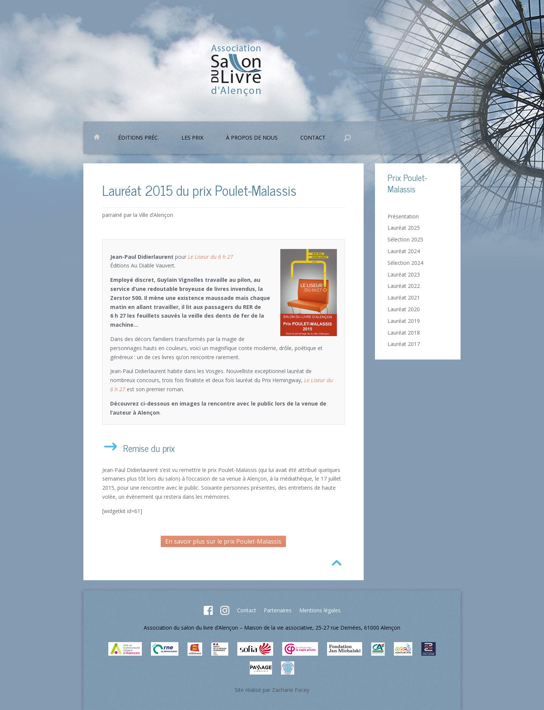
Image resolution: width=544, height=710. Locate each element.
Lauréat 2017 (403, 343)
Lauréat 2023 (403, 274)
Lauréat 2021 (403, 297)
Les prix (192, 138)
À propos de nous (252, 138)
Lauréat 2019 (403, 320)
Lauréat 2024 (403, 251)
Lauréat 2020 (403, 309)
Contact (313, 138)
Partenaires (278, 610)
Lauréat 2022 (403, 285)
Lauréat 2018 (403, 332)
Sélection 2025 (405, 239)
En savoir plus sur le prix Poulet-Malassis (223, 541)
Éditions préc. (138, 138)
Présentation (403, 216)
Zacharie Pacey (290, 689)
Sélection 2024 (405, 262)
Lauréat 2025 (403, 227)
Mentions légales (320, 610)
